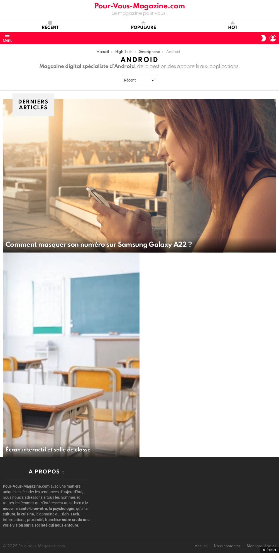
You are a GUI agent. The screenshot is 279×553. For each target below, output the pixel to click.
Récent (50, 25)
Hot (233, 25)
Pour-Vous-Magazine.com (139, 6)
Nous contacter (227, 546)
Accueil (201, 546)
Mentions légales (261, 546)
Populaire (143, 25)
